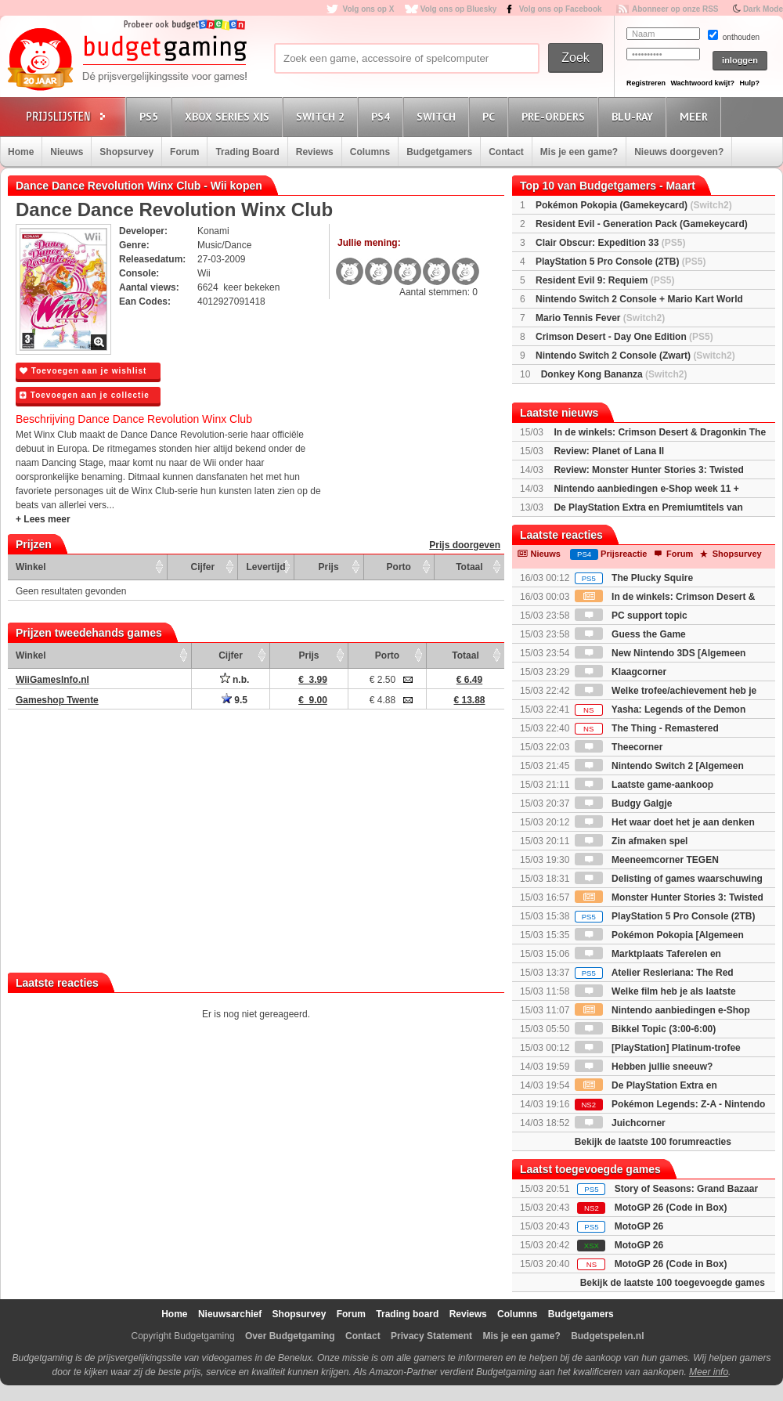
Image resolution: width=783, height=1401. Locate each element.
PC (491, 116)
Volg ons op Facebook (560, 9)
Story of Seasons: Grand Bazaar (686, 1188)
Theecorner (619, 747)
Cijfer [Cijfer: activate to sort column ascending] (203, 566)
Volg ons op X (368, 9)
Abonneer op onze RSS (675, 9)
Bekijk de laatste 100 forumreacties (653, 1141)
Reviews (315, 151)
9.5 (234, 700)
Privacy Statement (431, 1336)
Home (21, 151)
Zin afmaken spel (631, 841)
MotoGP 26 (639, 1226)
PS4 (383, 116)
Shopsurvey (126, 151)
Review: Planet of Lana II (609, 451)
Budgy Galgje (624, 803)
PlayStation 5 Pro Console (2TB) (620, 261)
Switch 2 (322, 116)
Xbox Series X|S (229, 116)
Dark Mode (763, 9)
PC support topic (631, 615)
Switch (438, 116)
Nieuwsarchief (230, 1314)
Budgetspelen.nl (607, 1336)
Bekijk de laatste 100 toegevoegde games (672, 1282)
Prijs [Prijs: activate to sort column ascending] (329, 566)
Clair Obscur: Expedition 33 (610, 242)
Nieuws (66, 151)
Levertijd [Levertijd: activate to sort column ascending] (265, 566)
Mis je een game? (579, 151)
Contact (506, 151)
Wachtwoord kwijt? (702, 83)
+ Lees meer (43, 519)
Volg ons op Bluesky (458, 9)
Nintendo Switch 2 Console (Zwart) (635, 355)
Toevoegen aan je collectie (85, 395)
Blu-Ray (635, 116)
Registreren (646, 83)
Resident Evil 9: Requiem (605, 280)
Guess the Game (630, 634)
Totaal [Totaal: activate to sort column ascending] (469, 566)
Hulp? (749, 83)
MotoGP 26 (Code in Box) (671, 1207)
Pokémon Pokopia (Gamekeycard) (634, 205)
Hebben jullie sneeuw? (644, 1066)
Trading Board (247, 151)
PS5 (151, 116)
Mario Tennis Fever (600, 317)
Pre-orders (555, 116)
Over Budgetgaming (290, 1336)
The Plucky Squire (634, 577)
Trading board (407, 1314)
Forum (184, 151)
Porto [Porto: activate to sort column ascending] (399, 566)
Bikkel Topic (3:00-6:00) (645, 1029)
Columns (370, 151)
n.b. (235, 679)
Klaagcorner (620, 671)
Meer (696, 116)
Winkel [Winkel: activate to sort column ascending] (31, 566)
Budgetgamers (439, 151)
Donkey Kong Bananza (614, 374)
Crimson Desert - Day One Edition (624, 336)
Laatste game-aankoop (644, 784)
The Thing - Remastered (647, 728)
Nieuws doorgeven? (678, 151)
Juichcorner (620, 1123)
